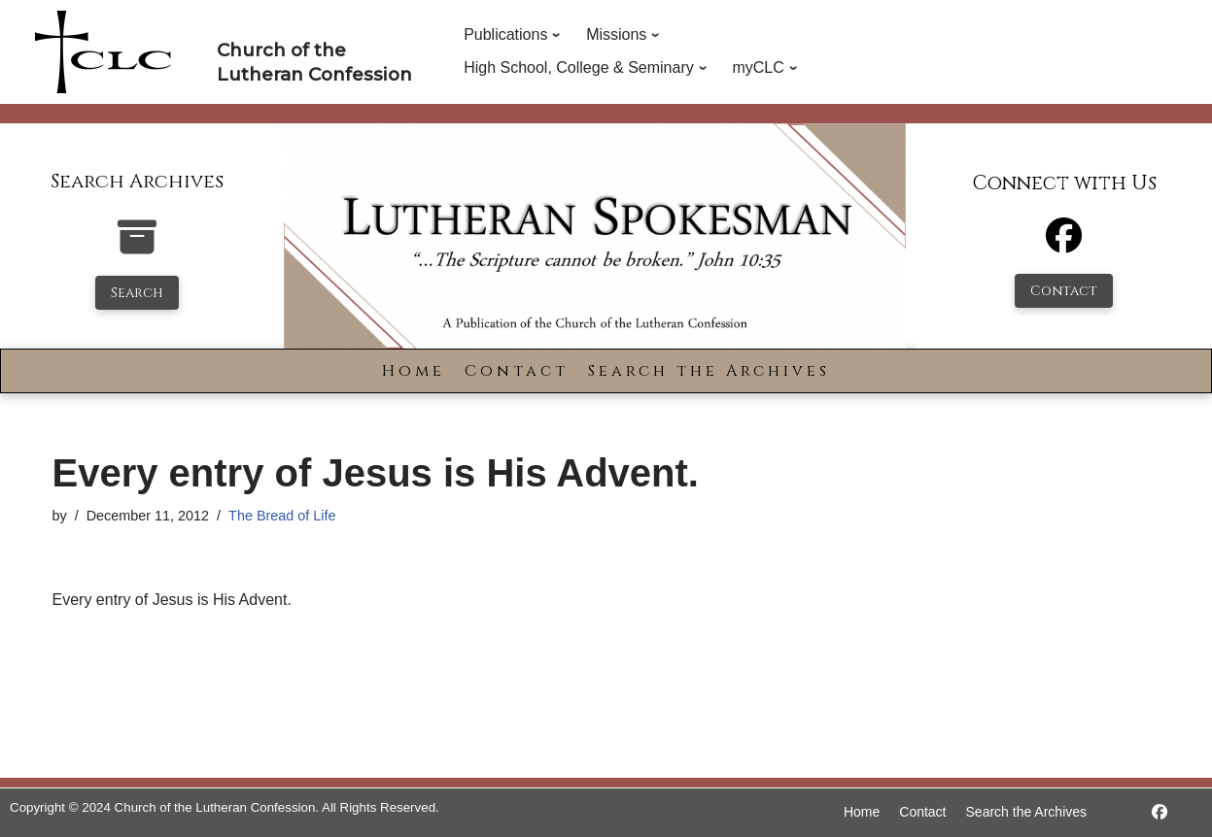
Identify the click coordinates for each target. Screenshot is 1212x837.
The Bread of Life (281, 515)
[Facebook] (1064, 244)
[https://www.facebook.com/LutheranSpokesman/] (1159, 812)
